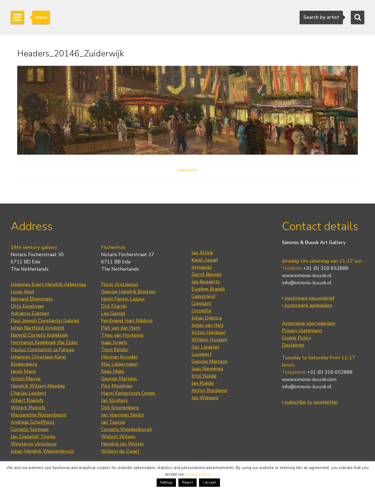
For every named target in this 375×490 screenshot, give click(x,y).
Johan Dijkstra (207, 318)
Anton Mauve (26, 378)
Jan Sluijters (114, 400)
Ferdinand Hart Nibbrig (127, 320)
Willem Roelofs (28, 407)
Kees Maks (112, 371)
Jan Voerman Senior (122, 415)
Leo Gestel (113, 313)
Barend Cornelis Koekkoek (39, 335)
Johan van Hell (207, 325)
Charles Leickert (28, 393)
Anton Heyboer (209, 332)
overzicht (187, 170)
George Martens (119, 378)
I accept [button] (209, 482)
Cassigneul (203, 296)
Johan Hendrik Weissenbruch (42, 451)
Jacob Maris (23, 371)
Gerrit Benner (207, 274)
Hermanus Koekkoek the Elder (44, 342)
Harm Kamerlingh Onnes (128, 393)
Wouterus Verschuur (34, 444)
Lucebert (202, 354)
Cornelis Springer (30, 429)
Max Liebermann (119, 364)
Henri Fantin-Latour (123, 299)
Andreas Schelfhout (32, 422)
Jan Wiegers (205, 397)
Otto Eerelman (27, 306)
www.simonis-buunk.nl (307, 275)
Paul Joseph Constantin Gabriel (45, 320)
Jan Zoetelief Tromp (33, 436)
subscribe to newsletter (310, 402)
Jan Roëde (203, 383)
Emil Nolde (204, 376)
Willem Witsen (118, 436)
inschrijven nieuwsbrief (308, 298)
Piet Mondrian (116, 386)
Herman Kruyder (119, 357)
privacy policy (197, 474)
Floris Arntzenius (119, 284)
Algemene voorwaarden (308, 323)
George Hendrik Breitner (128, 291)
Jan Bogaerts (206, 281)
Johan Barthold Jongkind (37, 328)
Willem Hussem (209, 339)
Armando (202, 267)
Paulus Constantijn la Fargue (42, 349)
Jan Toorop (113, 422)
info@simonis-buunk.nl (307, 283)
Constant (201, 303)
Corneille (201, 310)
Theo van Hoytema (122, 335)
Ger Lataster (205, 347)
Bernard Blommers (32, 299)
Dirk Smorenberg (120, 407)
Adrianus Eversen (30, 313)
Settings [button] (166, 482)
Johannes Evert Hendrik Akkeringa (48, 284)
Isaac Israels (114, 342)
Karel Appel (205, 260)
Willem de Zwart (120, 451)
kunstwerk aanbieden (307, 305)
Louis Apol (22, 291)
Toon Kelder (114, 349)
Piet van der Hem (120, 328)
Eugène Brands (208, 289)
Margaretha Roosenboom (39, 415)
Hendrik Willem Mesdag (38, 386)
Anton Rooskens (209, 390)
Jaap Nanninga (207, 368)
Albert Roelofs (27, 400)
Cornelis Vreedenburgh (126, 429)
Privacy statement (302, 330)
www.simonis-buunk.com (309, 379)
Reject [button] (187, 482)
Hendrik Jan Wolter (122, 444)
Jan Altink (202, 252)
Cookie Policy (296, 338)
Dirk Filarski (114, 306)
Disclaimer (293, 345)
